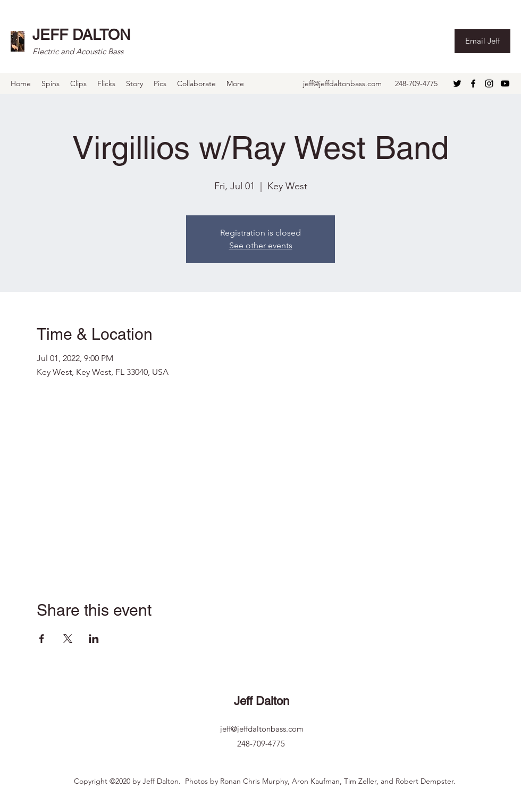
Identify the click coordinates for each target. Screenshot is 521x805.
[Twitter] (457, 83)
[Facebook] (473, 83)
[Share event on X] (68, 638)
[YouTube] (505, 83)
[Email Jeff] (482, 41)
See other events (260, 245)
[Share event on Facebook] (42, 638)
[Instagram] (489, 83)
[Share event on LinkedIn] (94, 638)
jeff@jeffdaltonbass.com (342, 83)
